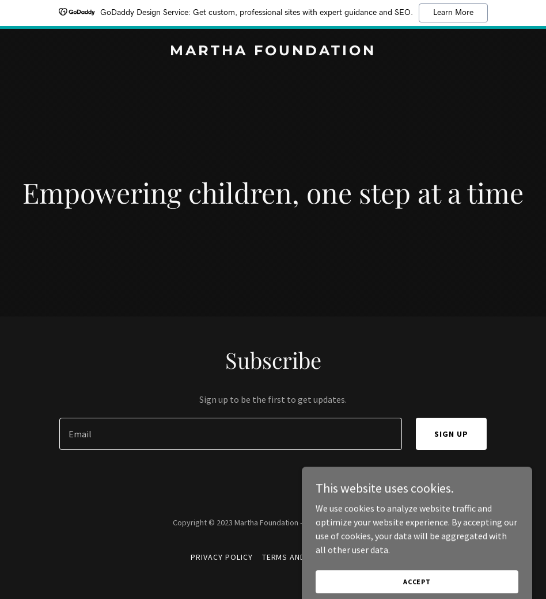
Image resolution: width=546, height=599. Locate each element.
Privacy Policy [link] (222, 557)
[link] (273, 52)
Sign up (451, 434)
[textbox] (230, 434)
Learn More (453, 13)
